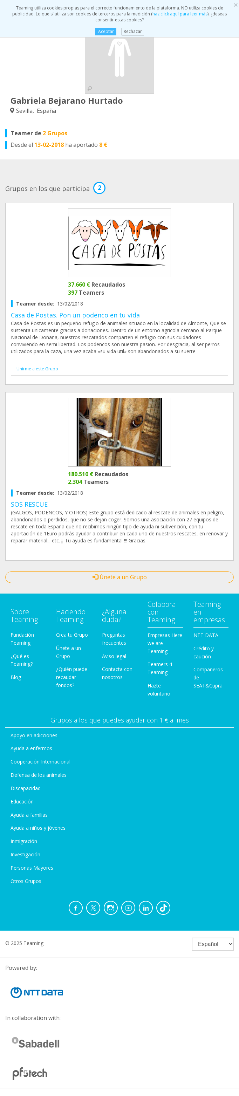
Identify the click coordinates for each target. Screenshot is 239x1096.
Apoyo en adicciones (34, 735)
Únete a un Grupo (120, 577)
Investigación (25, 854)
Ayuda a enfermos (31, 748)
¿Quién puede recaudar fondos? (71, 677)
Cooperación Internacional (40, 761)
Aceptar (106, 31)
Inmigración (24, 841)
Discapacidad (26, 788)
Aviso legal (114, 656)
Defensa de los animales (39, 775)
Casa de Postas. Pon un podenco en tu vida (75, 315)
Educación (22, 801)
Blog (16, 677)
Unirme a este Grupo (37, 369)
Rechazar (133, 31)
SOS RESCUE (29, 504)
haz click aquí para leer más (179, 14)
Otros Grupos (26, 881)
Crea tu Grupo (72, 634)
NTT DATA (205, 635)
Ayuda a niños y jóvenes (38, 827)
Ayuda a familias (29, 814)
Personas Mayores (32, 867)
